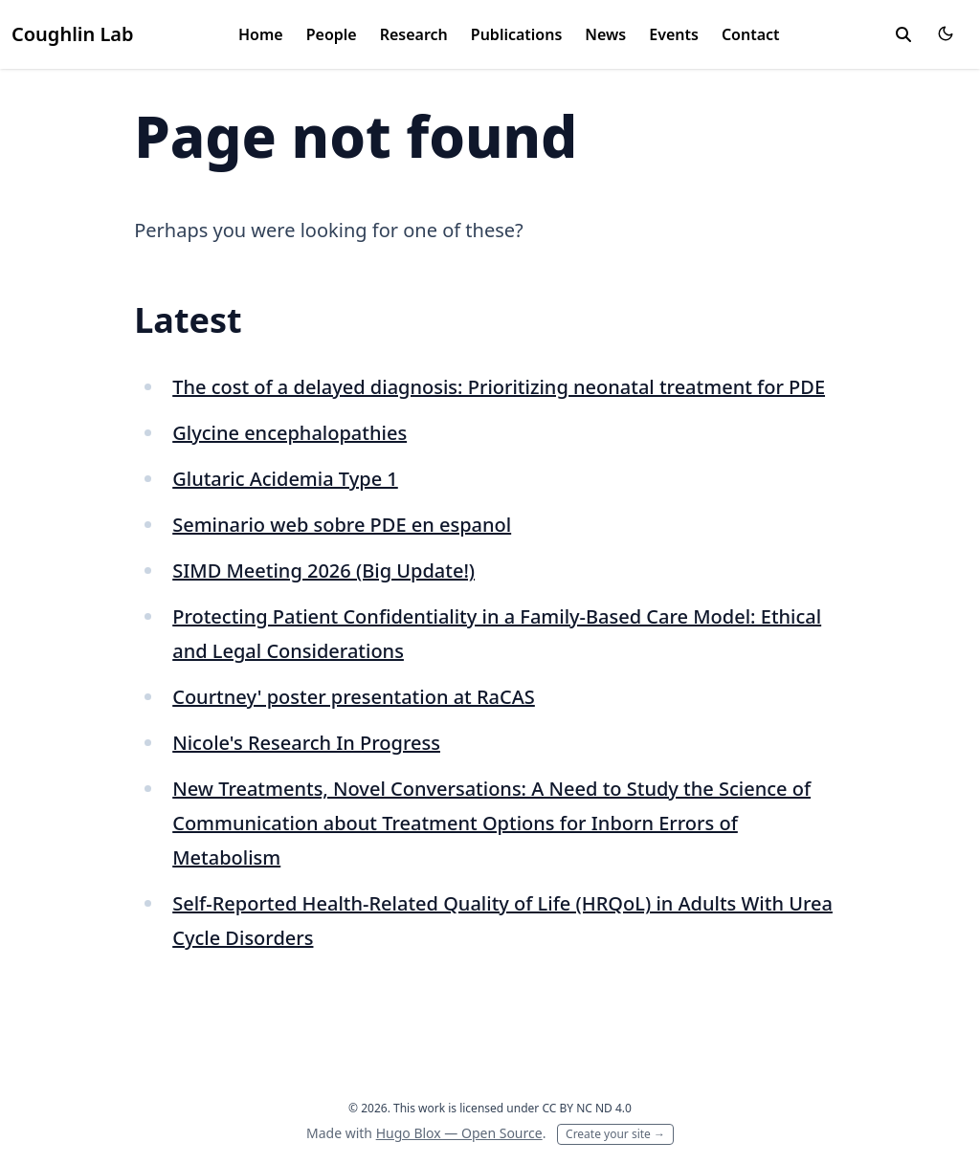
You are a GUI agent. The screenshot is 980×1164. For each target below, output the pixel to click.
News (605, 34)
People (331, 34)
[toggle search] (903, 34)
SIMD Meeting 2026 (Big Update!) (323, 570)
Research (414, 34)
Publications (517, 34)
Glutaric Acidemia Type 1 (285, 479)
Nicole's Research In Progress (306, 743)
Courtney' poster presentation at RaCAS (353, 697)
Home (260, 34)
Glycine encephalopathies (289, 433)
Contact (751, 34)
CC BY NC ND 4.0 (587, 1108)
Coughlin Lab (72, 34)
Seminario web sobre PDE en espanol (341, 525)
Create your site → (615, 1134)
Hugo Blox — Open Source (459, 1133)
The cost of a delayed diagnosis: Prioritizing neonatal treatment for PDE (498, 387)
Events (674, 34)
